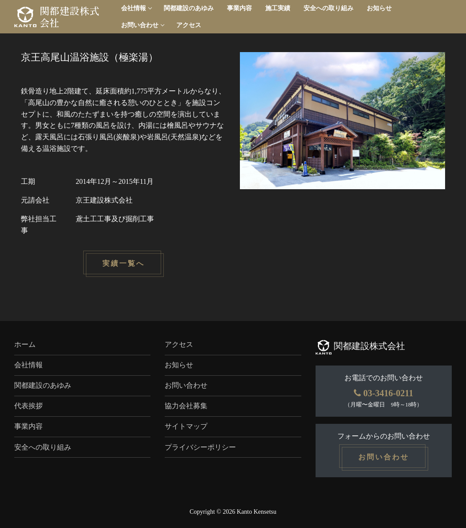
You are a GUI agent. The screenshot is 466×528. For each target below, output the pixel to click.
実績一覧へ (123, 263)
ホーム (25, 344)
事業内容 (28, 426)
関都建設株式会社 (69, 17)
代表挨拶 (28, 406)
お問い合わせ (186, 385)
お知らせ (179, 365)
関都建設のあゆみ (42, 385)
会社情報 (28, 365)
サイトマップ (186, 426)
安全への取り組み (42, 447)
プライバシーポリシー (200, 447)
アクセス (179, 344)
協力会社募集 (186, 406)
